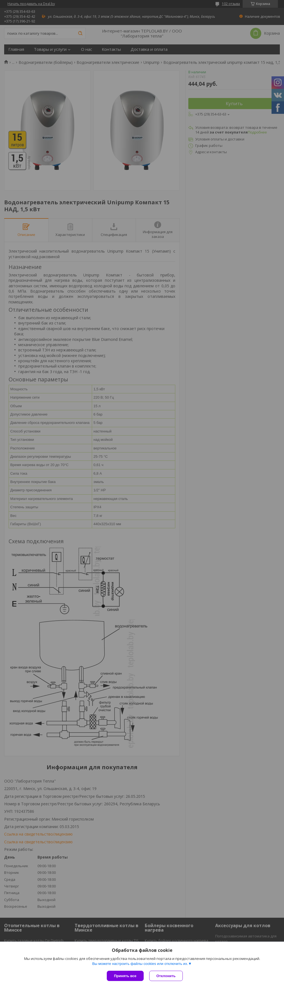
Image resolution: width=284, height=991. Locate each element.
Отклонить (166, 976)
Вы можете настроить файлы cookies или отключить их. (140, 964)
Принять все (125, 976)
